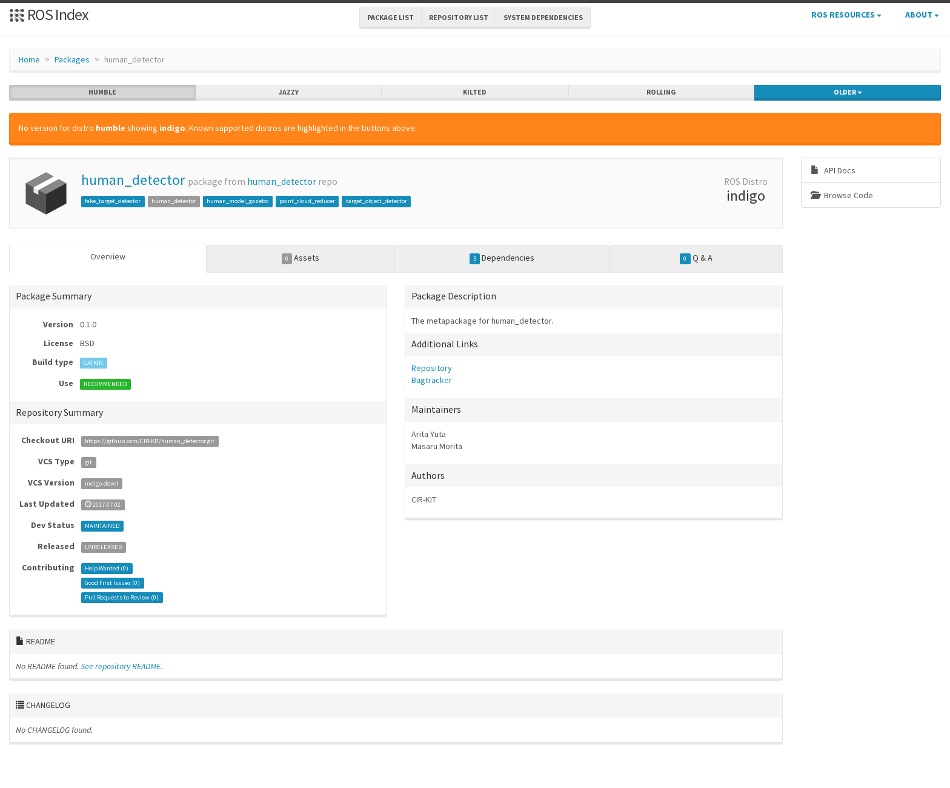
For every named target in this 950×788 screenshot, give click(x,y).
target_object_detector (376, 201)
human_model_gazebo (237, 201)
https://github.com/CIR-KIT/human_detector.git (149, 441)
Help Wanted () (106, 568)
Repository (431, 367)
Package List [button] (390, 17)
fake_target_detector (113, 201)
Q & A (696, 258)
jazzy (289, 92)
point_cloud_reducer (307, 201)
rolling (661, 92)
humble (102, 92)
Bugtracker (431, 380)
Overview (107, 256)
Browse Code (842, 195)
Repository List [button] (458, 17)
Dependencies (502, 258)
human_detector (133, 179)
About (922, 14)
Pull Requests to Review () (122, 597)
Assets (301, 258)
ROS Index (48, 14)
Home (29, 59)
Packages (72, 59)
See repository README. (121, 666)
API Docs (833, 170)
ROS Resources (846, 14)
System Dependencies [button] (543, 17)
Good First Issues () (112, 583)
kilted (475, 92)
